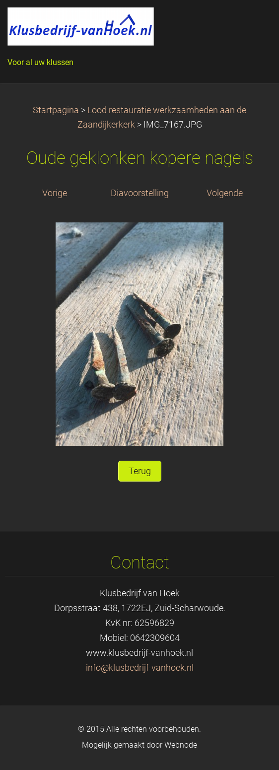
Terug (140, 471)
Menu (252, 22)
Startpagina (56, 110)
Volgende (225, 193)
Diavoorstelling (140, 193)
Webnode (180, 745)
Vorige (54, 193)
